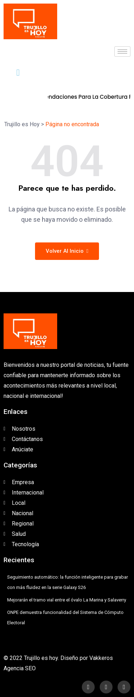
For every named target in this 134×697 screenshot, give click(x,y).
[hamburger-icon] (122, 51)
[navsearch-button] (12, 73)
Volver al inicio (67, 251)
